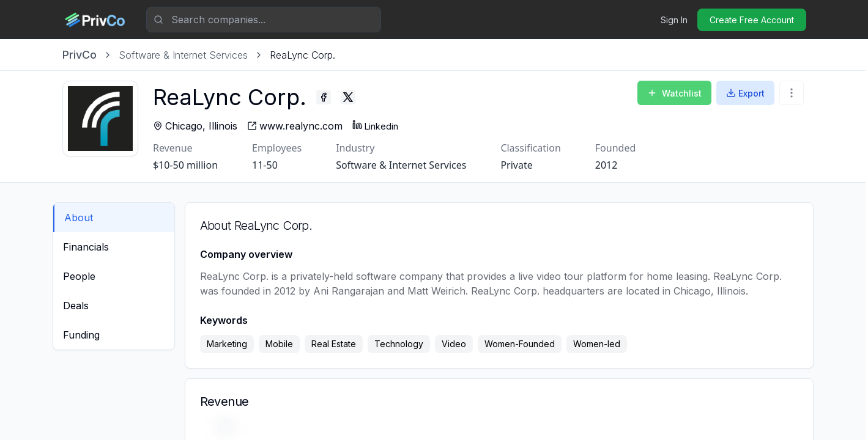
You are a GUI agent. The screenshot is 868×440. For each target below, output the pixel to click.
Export (745, 93)
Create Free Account (752, 20)
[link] (302, 55)
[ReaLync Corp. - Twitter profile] (350, 97)
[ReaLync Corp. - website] (297, 126)
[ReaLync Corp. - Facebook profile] (326, 97)
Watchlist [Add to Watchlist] (674, 93)
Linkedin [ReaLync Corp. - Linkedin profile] (378, 125)
